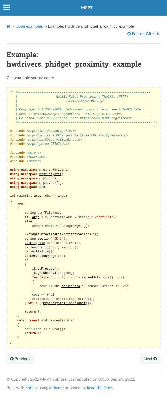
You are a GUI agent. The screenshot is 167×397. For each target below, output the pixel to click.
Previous (20, 359)
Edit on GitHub (145, 34)
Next (150, 359)
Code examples (29, 26)
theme (58, 388)
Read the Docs (100, 388)
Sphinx (31, 388)
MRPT (87, 8)
